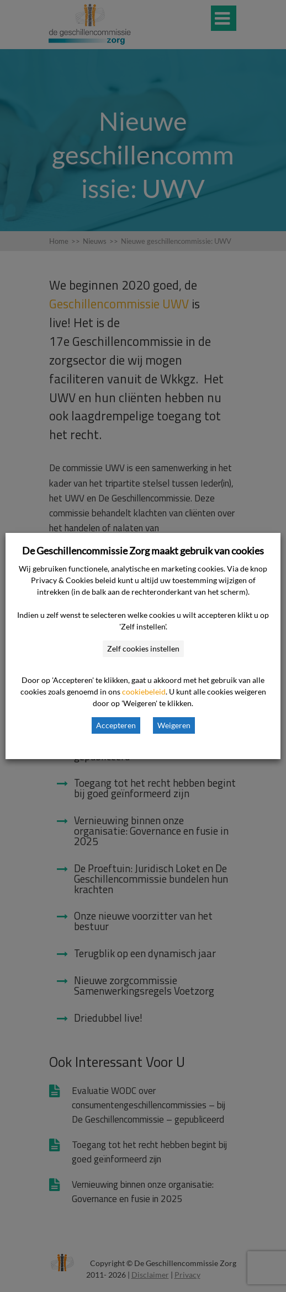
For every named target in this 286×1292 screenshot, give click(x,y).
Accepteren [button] (116, 725)
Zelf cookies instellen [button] (143, 648)
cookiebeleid (144, 691)
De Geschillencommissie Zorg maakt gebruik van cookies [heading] (143, 550)
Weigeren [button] (173, 725)
